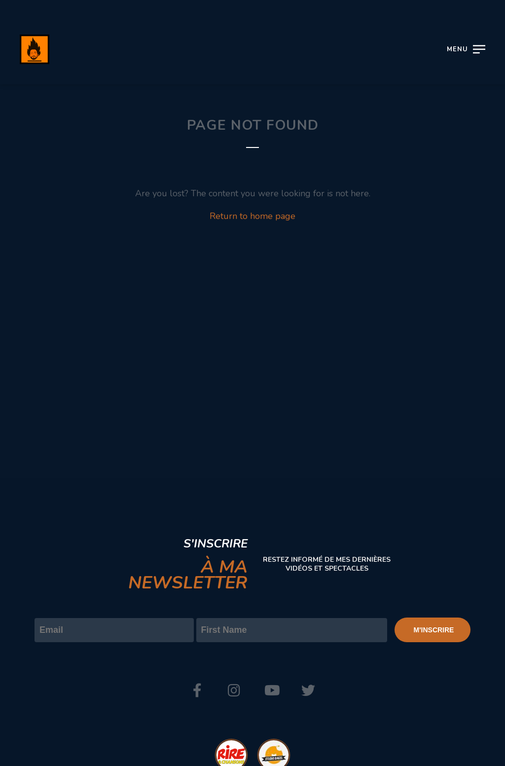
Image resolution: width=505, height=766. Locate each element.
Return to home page (252, 216)
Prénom (212, 610)
